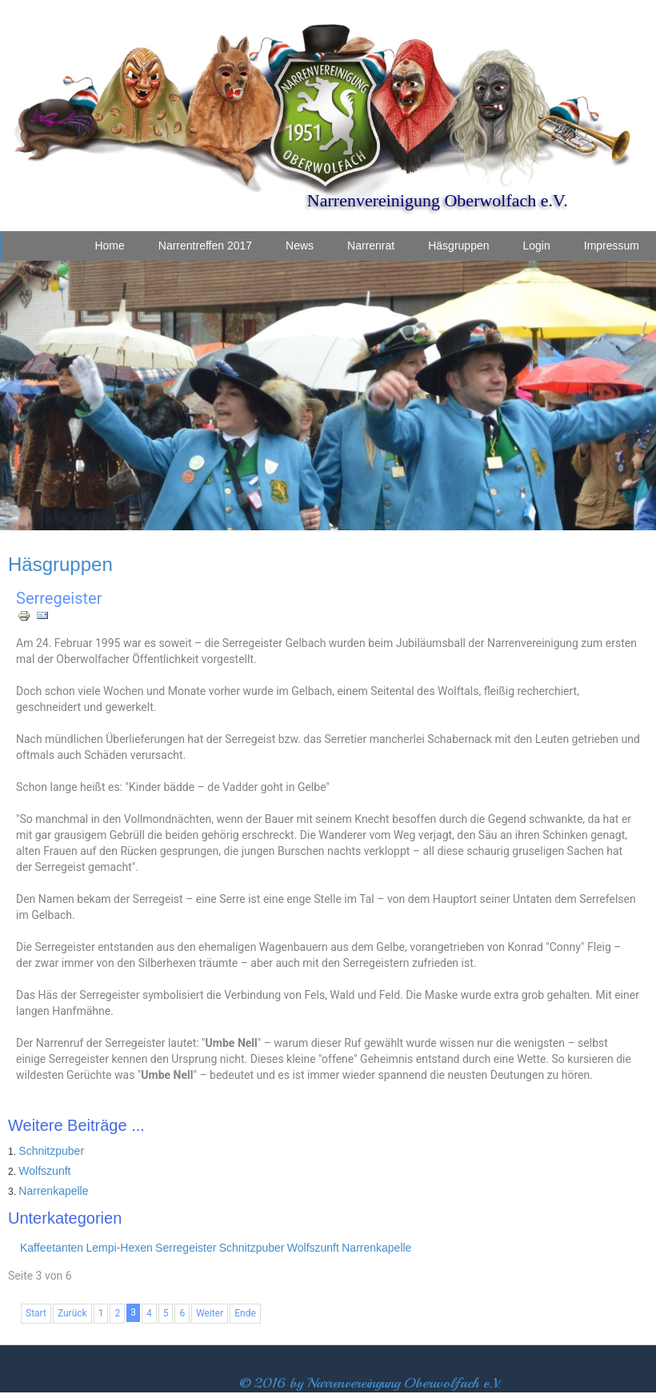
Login (536, 245)
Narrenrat (370, 245)
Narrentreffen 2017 (205, 245)
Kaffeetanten (51, 1247)
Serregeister (59, 598)
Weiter (209, 1313)
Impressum (611, 245)
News (300, 245)
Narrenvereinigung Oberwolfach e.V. (437, 200)
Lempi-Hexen (119, 1247)
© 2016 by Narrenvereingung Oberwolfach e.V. (370, 1383)
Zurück (72, 1313)
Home (109, 245)
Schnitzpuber (51, 1150)
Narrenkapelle (53, 1190)
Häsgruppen (458, 245)
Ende (245, 1313)
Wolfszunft (44, 1170)
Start (36, 1313)
